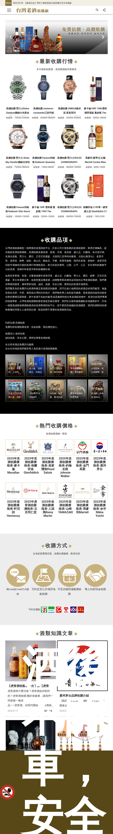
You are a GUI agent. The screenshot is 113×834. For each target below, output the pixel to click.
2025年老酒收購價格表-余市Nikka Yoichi (99, 509)
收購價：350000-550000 (69, 118)
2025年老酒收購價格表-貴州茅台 (99, 464)
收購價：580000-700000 (69, 167)
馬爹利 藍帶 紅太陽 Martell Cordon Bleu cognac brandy (95, 162)
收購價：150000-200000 (17, 118)
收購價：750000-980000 (17, 167)
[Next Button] (103, 37)
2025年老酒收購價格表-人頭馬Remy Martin (47, 509)
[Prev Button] (9, 37)
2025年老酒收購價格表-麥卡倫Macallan (13, 465)
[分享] (104, 10)
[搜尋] (97, 10)
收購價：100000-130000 (17, 216)
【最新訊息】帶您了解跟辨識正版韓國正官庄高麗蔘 (48, 3)
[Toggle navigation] (9, 10)
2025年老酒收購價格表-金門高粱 (82, 464)
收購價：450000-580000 (43, 118)
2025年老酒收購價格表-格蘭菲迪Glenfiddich (31, 465)
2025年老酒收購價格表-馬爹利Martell (82, 507)
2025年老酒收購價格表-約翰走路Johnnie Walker (65, 467)
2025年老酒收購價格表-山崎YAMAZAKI (65, 507)
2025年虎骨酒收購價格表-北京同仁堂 (30, 507)
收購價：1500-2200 (95, 216)
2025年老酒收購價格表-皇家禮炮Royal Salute (47, 465)
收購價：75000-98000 (43, 167)
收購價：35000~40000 (95, 118)
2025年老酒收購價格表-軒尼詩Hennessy (13, 509)
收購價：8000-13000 (95, 167)
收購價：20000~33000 (43, 216)
